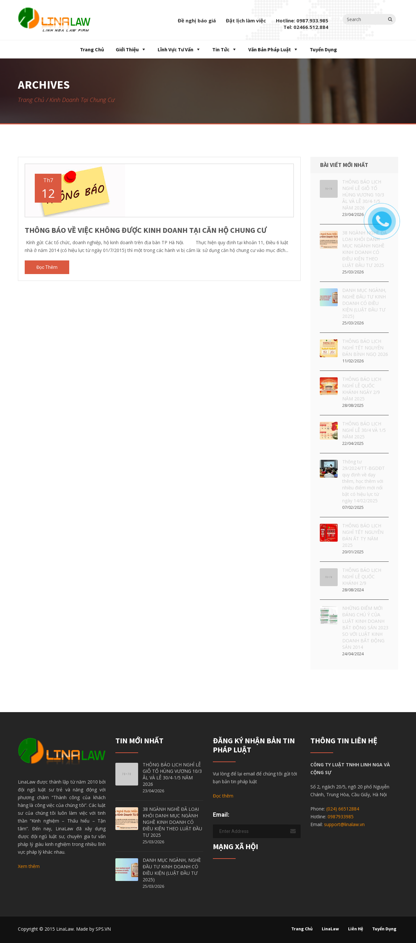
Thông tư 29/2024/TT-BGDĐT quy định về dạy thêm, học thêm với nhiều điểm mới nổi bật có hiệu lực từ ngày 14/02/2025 (363, 481)
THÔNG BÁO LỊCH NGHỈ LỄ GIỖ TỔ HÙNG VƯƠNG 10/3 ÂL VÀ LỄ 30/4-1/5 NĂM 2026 (172, 774)
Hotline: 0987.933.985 (302, 20)
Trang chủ (91, 49)
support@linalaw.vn (344, 824)
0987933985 (341, 816)
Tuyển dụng (323, 49)
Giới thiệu (127, 49)
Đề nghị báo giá (197, 20)
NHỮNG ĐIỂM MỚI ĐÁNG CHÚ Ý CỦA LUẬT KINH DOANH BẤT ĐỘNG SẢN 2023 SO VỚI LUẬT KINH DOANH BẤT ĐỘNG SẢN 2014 (365, 627)
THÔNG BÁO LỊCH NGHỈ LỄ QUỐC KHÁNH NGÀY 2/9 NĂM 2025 (361, 389)
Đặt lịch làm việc (246, 20)
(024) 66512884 (342, 809)
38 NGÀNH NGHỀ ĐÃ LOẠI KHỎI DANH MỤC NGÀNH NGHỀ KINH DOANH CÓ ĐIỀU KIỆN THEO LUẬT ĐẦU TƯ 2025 (172, 822)
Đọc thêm (47, 267)
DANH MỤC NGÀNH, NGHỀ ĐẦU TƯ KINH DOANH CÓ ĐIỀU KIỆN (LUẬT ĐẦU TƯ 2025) (364, 303)
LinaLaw (330, 929)
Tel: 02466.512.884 (305, 27)
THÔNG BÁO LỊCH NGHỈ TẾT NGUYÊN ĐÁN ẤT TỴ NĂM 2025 (363, 535)
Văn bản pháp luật (269, 49)
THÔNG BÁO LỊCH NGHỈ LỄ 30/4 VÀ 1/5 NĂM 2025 (364, 430)
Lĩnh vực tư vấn (175, 49)
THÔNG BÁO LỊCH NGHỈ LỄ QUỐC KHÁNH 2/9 (361, 576)
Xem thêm (29, 866)
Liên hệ (355, 929)
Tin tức (220, 49)
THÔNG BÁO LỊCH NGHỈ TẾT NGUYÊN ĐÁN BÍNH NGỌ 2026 (365, 347)
